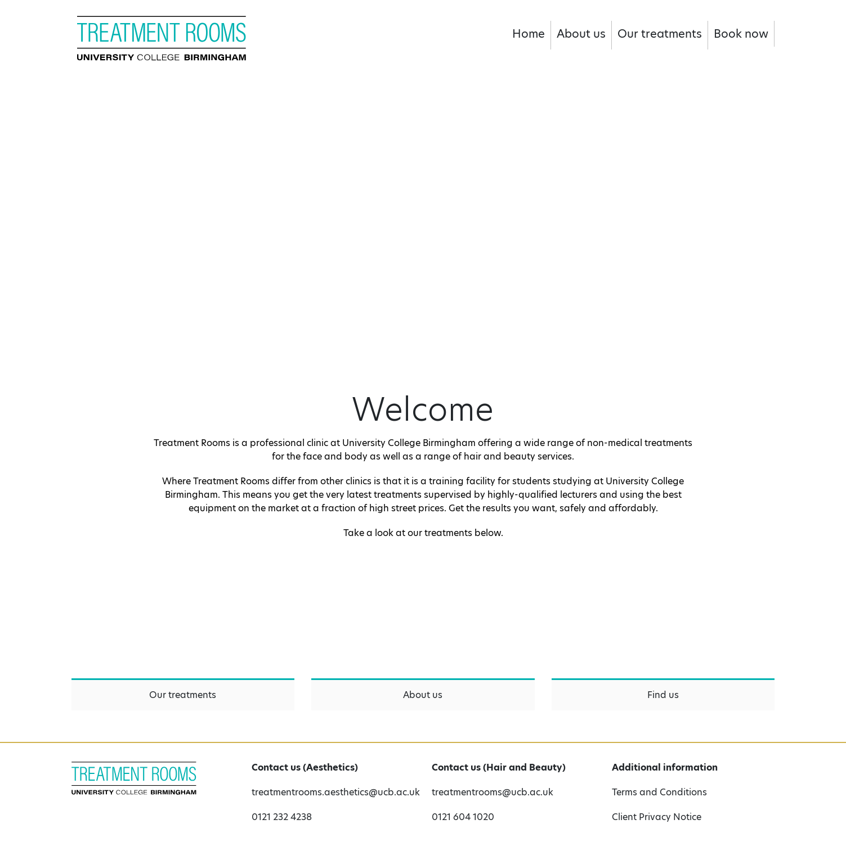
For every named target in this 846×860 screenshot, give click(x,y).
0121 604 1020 (463, 817)
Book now (741, 34)
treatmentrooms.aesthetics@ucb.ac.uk (333, 792)
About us (581, 34)
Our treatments (659, 34)
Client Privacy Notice (656, 817)
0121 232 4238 (282, 817)
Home (528, 34)
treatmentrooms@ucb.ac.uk (492, 792)
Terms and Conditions (659, 792)
